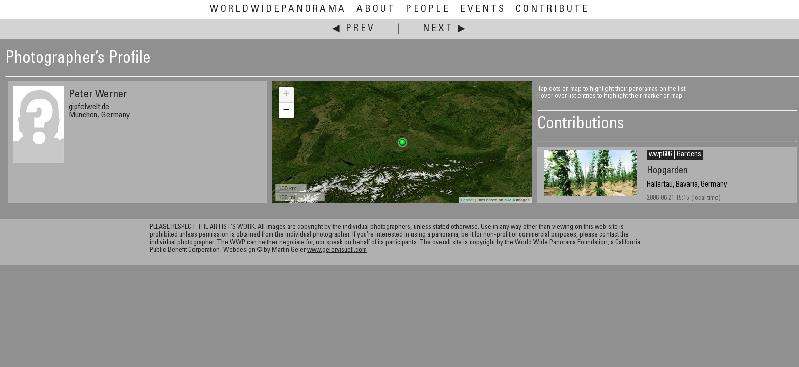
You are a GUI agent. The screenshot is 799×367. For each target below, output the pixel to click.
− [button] (286, 110)
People (428, 9)
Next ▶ (445, 29)
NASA (509, 200)
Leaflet (467, 200)
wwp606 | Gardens (675, 155)
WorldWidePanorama (278, 9)
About (376, 9)
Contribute (552, 9)
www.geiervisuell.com (337, 250)
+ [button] (286, 94)
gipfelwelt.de (89, 107)
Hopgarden (667, 171)
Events (483, 9)
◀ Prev (353, 29)
